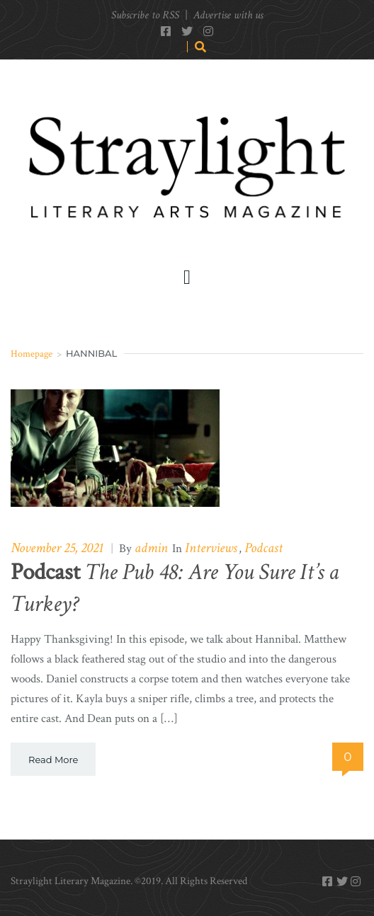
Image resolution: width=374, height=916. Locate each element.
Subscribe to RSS (145, 15)
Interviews (211, 548)
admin (151, 548)
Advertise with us (228, 15)
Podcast (263, 548)
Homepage (31, 354)
